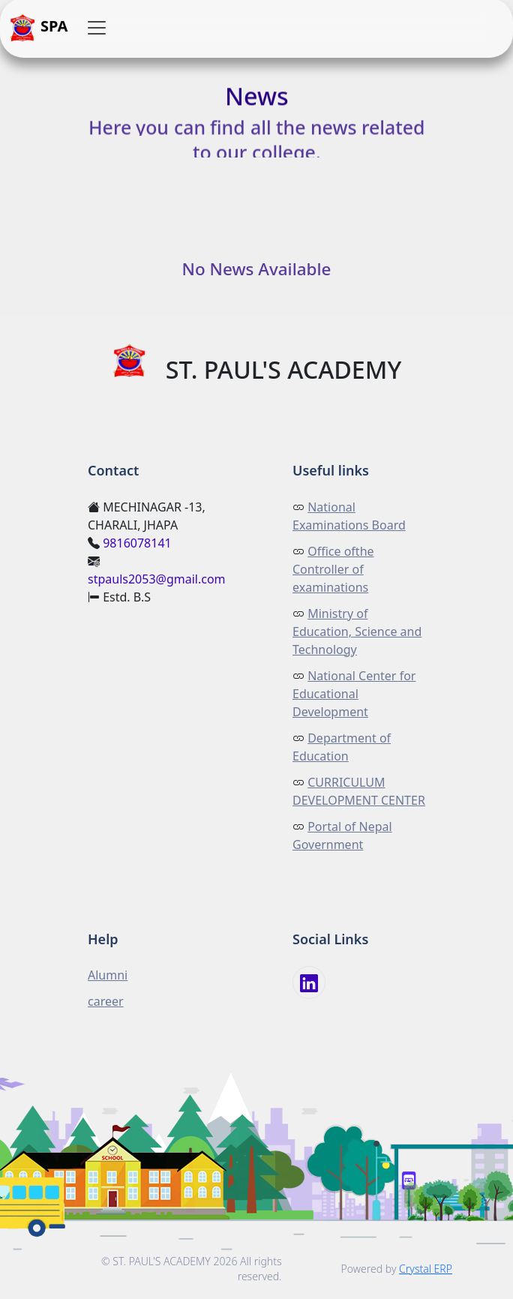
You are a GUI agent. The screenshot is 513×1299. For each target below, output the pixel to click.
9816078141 (137, 543)
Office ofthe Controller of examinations (333, 569)
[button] (96, 28)
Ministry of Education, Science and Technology (357, 631)
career (106, 1001)
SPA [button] (38, 28)
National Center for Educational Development (354, 694)
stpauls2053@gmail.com (157, 579)
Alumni (108, 975)
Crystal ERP (425, 1269)
